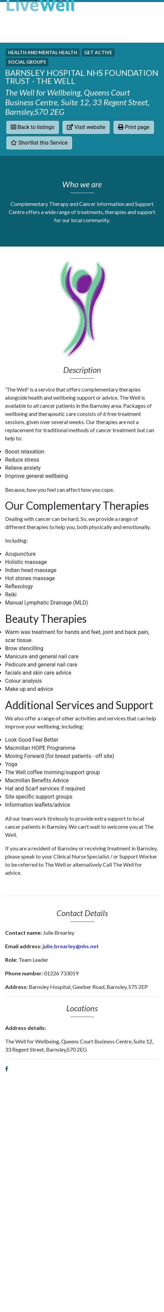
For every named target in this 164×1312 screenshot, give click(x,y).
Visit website (86, 127)
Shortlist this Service (39, 143)
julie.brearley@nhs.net (71, 946)
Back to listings (32, 127)
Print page (133, 127)
